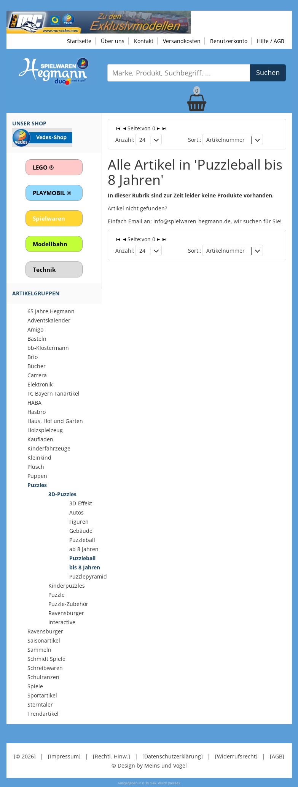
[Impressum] (64, 756)
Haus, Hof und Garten (55, 421)
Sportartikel (42, 695)
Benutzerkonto (228, 41)
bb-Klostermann (48, 347)
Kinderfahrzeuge (48, 448)
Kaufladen (40, 439)
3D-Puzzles (62, 494)
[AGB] (277, 756)
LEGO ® (43, 167)
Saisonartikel (43, 640)
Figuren (79, 521)
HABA (34, 402)
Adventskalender (48, 320)
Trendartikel (43, 713)
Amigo (35, 329)
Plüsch (35, 466)
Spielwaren (49, 218)
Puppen (37, 475)
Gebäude (80, 530)
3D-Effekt (80, 503)
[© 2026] (25, 756)
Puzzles (37, 485)
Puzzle (56, 594)
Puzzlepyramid (88, 576)
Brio (32, 357)
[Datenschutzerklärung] (172, 756)
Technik (44, 269)
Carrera (37, 375)
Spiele (35, 686)
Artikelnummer (225, 139)
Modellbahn (50, 244)
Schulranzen (43, 677)
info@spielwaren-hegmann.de (192, 221)
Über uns (112, 41)
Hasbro (36, 411)
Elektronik (40, 384)
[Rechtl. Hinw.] (111, 756)
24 (142, 139)
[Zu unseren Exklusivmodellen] (98, 21)
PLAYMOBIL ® (52, 193)
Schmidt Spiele (46, 658)
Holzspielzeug (45, 430)
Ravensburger (45, 631)
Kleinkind (39, 457)
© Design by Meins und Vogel (149, 765)
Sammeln (39, 649)
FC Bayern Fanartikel (53, 393)
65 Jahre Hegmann (51, 311)
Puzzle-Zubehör (68, 603)
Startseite (79, 41)
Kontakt (143, 41)
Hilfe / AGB (270, 41)
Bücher (36, 366)
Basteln (36, 338)
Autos (76, 512)
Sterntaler (40, 704)
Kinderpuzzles (66, 585)
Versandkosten (182, 41)
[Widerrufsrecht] (236, 756)
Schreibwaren (45, 668)
